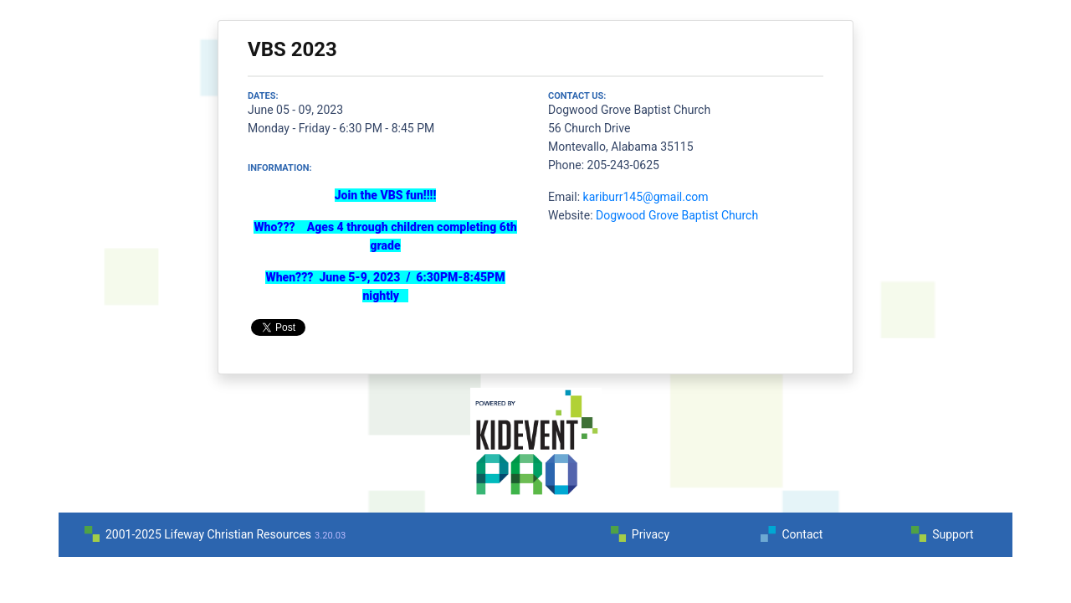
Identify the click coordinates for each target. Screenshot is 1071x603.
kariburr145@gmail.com (646, 197)
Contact (801, 534)
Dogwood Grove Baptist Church (677, 215)
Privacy (650, 534)
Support (952, 534)
